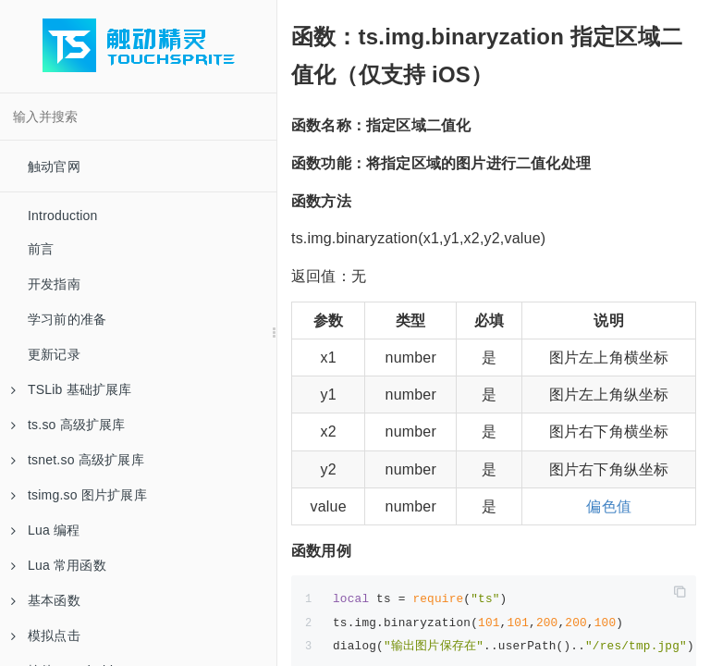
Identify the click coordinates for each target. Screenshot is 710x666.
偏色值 (608, 506)
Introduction (63, 215)
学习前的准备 (67, 319)
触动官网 (54, 166)
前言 (41, 248)
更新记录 (54, 354)
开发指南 (54, 284)
